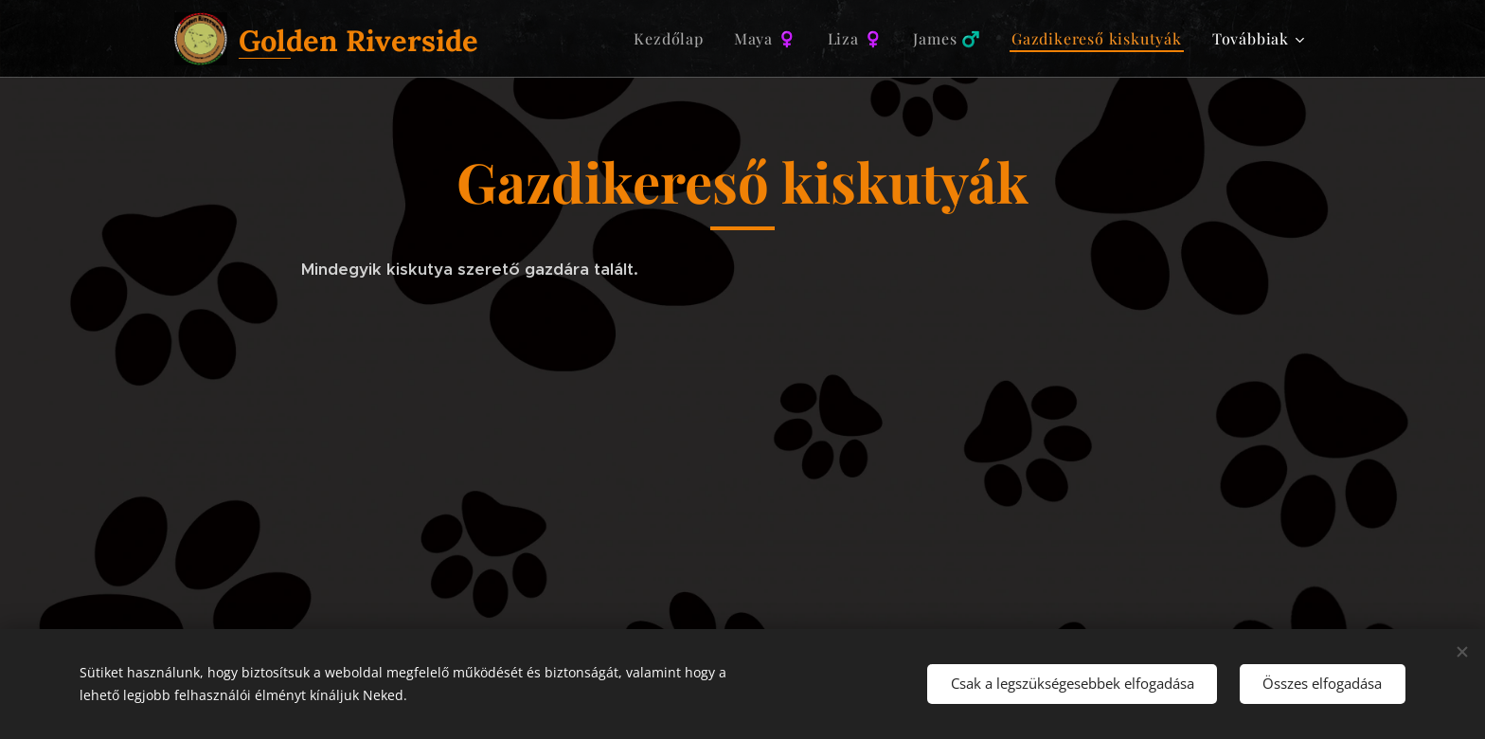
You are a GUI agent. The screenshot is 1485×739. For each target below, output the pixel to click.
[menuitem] (673, 39)
